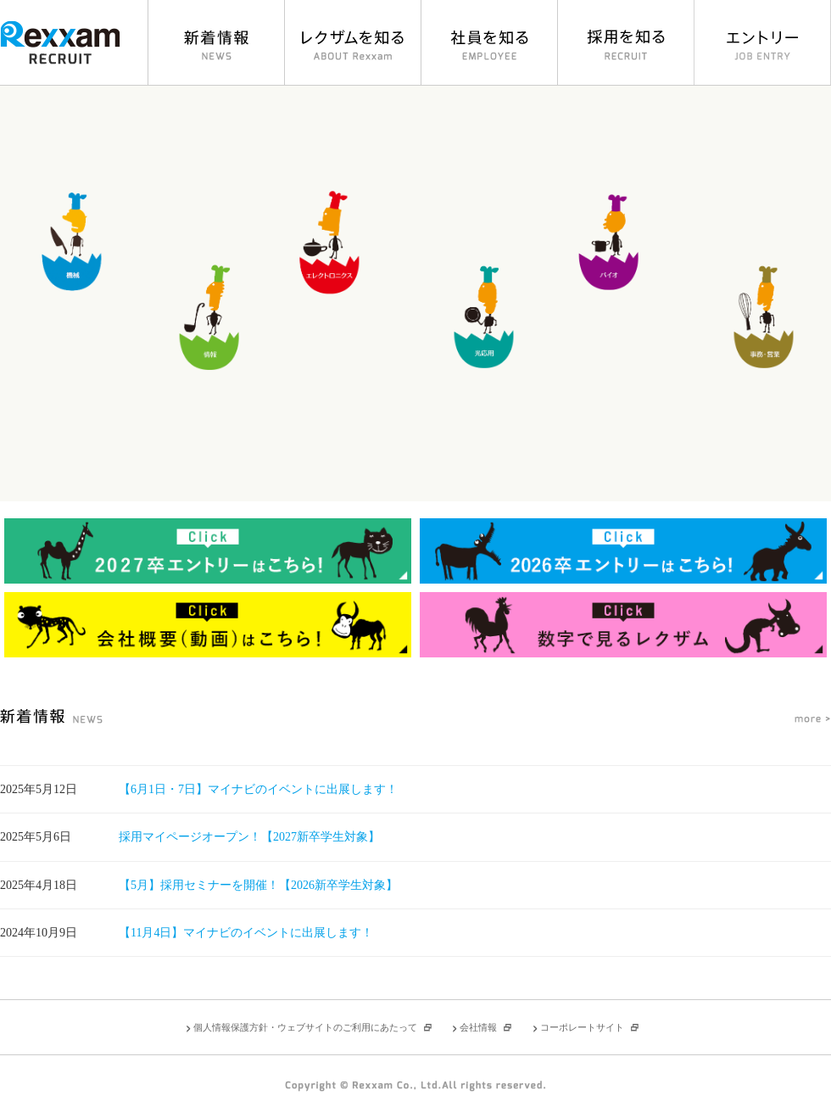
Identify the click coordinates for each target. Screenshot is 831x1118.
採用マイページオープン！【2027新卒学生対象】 (249, 836)
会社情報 (478, 1027)
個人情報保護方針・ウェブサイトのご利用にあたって (305, 1027)
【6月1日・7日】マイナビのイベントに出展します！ (258, 789)
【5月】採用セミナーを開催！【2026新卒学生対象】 (258, 885)
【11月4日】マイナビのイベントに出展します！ (246, 932)
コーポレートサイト (582, 1027)
